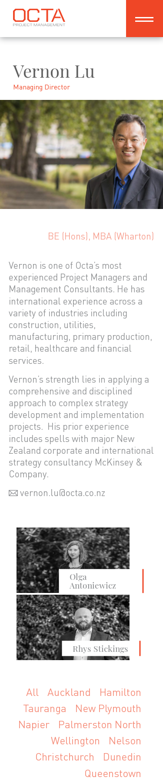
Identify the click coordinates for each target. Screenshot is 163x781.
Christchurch (64, 756)
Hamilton (120, 692)
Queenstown (112, 773)
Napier (34, 724)
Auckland (69, 692)
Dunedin (122, 756)
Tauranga (45, 708)
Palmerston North (99, 724)
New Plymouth (108, 708)
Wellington (75, 740)
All (32, 692)
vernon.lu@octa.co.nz (62, 492)
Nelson (125, 740)
